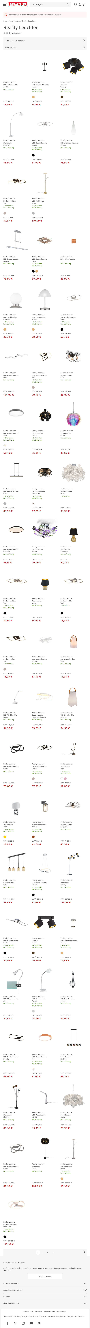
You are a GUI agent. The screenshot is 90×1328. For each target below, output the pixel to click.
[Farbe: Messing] (33, 97)
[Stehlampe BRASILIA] (16, 124)
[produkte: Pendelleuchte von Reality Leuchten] (73, 429)
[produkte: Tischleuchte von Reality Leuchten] (73, 541)
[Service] (45, 1296)
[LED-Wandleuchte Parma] (73, 979)
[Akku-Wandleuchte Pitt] (73, 240)
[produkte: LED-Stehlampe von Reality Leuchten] (45, 196)
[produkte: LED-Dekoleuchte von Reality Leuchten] (73, 707)
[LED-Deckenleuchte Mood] (16, 356)
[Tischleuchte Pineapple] (73, 530)
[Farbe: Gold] (4, 836)
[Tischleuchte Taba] (16, 805)
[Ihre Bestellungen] (45, 1283)
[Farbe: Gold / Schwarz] (4, 445)
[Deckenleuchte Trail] (73, 582)
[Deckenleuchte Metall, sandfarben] (45, 696)
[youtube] (31, 1323)
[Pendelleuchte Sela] (16, 863)
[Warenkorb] (84, 4)
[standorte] (76, 4)
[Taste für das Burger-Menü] (4, 4)
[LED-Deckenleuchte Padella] (16, 1038)
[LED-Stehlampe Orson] (45, 182)
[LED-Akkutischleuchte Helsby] (45, 66)
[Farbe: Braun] (61, 97)
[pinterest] (15, 1323)
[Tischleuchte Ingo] (73, 747)
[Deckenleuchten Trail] (16, 182)
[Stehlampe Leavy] (45, 1147)
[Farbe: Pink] (65, 778)
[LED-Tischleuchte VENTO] (45, 1096)
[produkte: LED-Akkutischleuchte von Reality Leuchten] (45, 80)
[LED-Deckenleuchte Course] (16, 747)
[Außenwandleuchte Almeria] (45, 805)
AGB (32, 1311)
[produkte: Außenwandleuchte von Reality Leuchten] (45, 820)
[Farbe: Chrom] (33, 1011)
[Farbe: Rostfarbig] (33, 836)
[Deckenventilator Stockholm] (16, 1205)
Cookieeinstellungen (49, 1311)
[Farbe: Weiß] (61, 778)
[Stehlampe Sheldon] (16, 1096)
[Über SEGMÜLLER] (45, 1303)
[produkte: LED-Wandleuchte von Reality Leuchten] (73, 994)
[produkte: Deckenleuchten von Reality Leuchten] (16, 196)
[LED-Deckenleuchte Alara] (45, 240)
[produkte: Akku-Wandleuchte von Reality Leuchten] (73, 254)
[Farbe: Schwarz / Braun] (33, 503)
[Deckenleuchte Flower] (45, 530)
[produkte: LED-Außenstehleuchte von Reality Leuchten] (73, 138)
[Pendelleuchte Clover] (73, 414)
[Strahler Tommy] (73, 66)
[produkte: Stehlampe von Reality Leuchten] (16, 138)
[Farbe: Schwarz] (33, 155)
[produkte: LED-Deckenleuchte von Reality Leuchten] (45, 138)
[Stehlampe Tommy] (73, 863)
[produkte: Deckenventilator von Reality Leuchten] (45, 487)
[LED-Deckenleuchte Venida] (45, 124)
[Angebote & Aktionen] (45, 1290)
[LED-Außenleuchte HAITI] (73, 640)
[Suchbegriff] (48, 4)
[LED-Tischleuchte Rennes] (45, 979)
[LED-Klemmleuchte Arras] (16, 979)
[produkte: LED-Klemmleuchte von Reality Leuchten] (16, 994)
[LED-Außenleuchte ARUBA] (16, 66)
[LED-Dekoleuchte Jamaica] (73, 696)
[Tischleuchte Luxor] (45, 582)
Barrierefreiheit (61, 1311)
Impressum (26, 1311)
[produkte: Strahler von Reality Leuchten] (73, 80)
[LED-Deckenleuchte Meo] (45, 356)
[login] (80, 4)
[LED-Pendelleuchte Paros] (16, 472)
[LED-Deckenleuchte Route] (16, 921)
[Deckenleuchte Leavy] (45, 414)
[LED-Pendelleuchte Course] (45, 863)
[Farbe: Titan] (4, 213)
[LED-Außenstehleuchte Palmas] (73, 124)
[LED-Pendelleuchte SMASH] (16, 240)
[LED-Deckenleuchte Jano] (45, 1038)
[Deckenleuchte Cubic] (73, 356)
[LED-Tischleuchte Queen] (45, 298)
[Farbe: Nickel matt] (33, 213)
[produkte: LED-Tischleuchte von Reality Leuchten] (16, 312)
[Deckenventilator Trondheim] (45, 472)
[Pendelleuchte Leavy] (73, 1096)
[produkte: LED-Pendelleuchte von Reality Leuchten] (16, 254)
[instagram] (23, 1323)
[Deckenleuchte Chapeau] (73, 805)
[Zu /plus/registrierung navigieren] (45, 1276)
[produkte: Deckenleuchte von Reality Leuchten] (73, 371)
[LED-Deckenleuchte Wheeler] (45, 640)
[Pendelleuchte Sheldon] (73, 1038)
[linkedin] (39, 1323)
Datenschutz (38, 1311)
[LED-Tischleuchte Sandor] (16, 696)
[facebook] (7, 1323)
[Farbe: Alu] (4, 503)
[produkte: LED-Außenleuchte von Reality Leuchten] (16, 80)
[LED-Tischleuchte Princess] (16, 298)
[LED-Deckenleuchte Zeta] (16, 414)
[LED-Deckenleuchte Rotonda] (16, 530)
